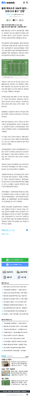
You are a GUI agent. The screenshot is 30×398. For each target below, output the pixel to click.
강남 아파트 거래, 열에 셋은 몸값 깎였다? (15, 347)
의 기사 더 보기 (8, 230)
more (26, 356)
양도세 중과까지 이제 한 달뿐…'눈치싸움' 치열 (16, 350)
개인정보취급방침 (16, 391)
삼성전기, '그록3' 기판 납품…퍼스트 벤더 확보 (16, 314)
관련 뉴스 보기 (5, 234)
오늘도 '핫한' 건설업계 (8, 369)
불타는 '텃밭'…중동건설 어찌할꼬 (19, 371)
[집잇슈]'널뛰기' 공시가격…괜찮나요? (14, 335)
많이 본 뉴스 (5, 283)
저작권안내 (23, 391)
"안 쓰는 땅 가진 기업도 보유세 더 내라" (14, 338)
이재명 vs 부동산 (7, 359)
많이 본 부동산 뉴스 (7, 320)
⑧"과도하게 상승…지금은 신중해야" (20, 384)
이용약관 (10, 391)
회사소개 (5, 391)
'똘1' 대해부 (5, 378)
